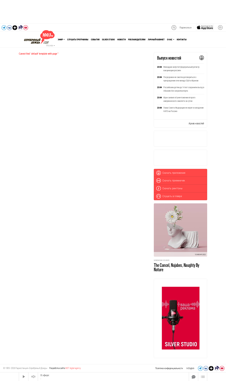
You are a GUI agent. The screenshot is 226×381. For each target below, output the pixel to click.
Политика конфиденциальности (169, 368)
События (95, 39)
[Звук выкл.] (33, 376)
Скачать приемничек (170, 180)
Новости (121, 39)
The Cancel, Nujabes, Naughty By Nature (176, 267)
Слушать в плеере (169, 196)
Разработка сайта (65, 368)
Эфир (61, 39)
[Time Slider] (113, 376)
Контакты (182, 39)
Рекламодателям (136, 39)
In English (190, 368)
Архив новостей (196, 123)
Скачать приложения (171, 173)
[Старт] (23, 376)
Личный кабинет (156, 39)
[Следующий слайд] (220, 12)
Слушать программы (77, 39)
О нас (170, 39)
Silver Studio (108, 39)
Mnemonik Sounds (162, 260)
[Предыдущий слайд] (6, 12)
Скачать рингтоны (169, 188)
